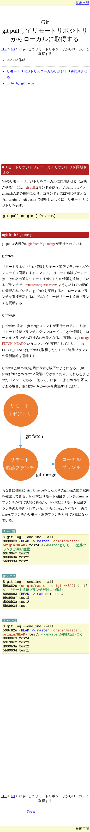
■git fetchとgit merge (17, 235)
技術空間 (82, 3)
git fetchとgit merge (20, 83)
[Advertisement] (45, 125)
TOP (4, 49)
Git (45, 22)
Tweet (31, 811)
